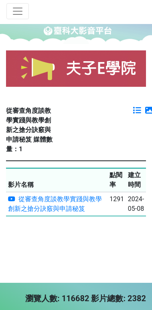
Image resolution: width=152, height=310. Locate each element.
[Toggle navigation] (17, 11)
